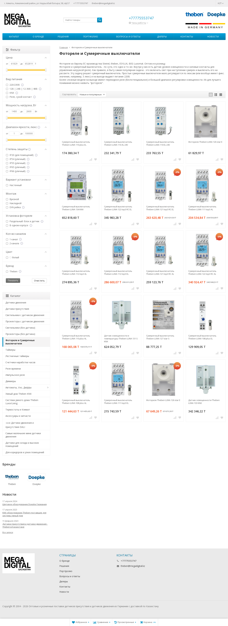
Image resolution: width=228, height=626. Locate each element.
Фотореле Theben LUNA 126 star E (205, 141)
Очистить (39, 280)
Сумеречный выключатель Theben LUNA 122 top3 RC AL (202, 272)
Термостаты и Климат (17, 409)
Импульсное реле (15, 374)
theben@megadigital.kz (103, 3)
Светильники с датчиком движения (24, 315)
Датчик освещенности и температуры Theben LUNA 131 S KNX (121, 338)
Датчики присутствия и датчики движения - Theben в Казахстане (25, 525)
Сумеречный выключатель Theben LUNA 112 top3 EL (118, 272)
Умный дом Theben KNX (18, 393)
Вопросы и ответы (128, 36)
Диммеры (10, 381)
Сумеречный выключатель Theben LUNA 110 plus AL (76, 337)
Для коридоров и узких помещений (24, 452)
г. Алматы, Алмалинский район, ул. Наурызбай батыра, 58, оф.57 (37, 3)
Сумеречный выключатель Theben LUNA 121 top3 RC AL (160, 272)
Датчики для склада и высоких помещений (22, 444)
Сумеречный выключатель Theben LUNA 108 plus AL (76, 401)
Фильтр (13, 49)
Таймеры (10, 349)
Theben (13, 271)
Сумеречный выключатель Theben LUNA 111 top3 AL (202, 208)
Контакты (186, 36)
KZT (221, 3)
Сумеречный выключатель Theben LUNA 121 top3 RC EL (160, 208)
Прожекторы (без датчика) (20, 333)
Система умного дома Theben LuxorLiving (21, 402)
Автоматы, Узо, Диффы (18, 387)
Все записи (7, 532)
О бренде (38, 36)
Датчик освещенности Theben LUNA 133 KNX (204, 401)
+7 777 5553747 (80, 3)
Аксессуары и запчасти (18, 415)
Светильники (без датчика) (20, 327)
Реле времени (13, 368)
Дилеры (162, 36)
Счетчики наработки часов (20, 362)
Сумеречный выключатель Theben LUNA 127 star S (160, 337)
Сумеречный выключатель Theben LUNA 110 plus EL (76, 143)
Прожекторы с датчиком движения (24, 321)
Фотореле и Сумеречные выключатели (20, 342)
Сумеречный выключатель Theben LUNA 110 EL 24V (160, 143)
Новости (213, 36)
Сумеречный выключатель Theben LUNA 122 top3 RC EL (118, 208)
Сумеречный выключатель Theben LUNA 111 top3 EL (118, 401)
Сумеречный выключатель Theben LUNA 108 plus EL (202, 337)
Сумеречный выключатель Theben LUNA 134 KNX (76, 208)
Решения (63, 36)
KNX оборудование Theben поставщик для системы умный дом (24, 514)
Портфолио (90, 36)
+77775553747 (141, 17)
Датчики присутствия (17, 308)
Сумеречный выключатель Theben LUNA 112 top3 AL (76, 272)
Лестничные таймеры (17, 356)
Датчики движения (15, 302)
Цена (26, 57)
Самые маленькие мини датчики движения (23, 435)
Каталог (14, 36)
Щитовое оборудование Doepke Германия (24, 504)
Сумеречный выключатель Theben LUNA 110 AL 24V (118, 143)
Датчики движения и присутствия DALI (19, 425)
